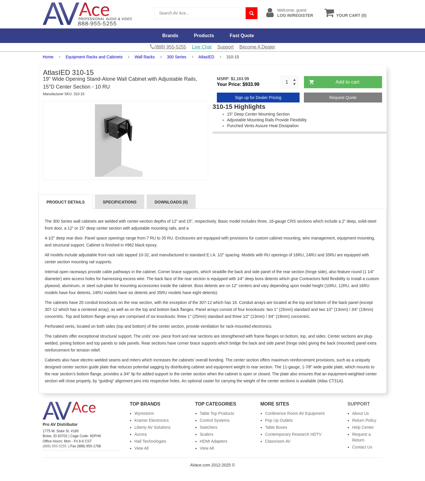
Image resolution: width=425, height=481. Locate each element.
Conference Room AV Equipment (295, 413)
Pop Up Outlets (279, 420)
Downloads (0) (171, 202)
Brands (170, 35)
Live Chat (202, 46)
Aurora (140, 434)
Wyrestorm (144, 413)
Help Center (363, 427)
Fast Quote (242, 35)
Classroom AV (278, 441)
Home (48, 57)
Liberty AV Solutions (152, 427)
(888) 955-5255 (54, 446)
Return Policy (364, 420)
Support (225, 46)
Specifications (119, 202)
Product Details (65, 202)
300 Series (176, 57)
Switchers (208, 427)
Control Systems (215, 420)
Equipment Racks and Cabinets (94, 57)
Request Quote (342, 97)
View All (141, 448)
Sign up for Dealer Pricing (258, 97)
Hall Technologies (150, 441)
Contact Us (362, 447)
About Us (360, 413)
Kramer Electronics (151, 420)
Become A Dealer (257, 46)
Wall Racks (145, 57)
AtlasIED (206, 57)
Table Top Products (217, 413)
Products (204, 35)
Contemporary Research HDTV (293, 434)
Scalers (206, 434)
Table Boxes (276, 427)
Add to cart (347, 82)
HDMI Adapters (213, 441)
